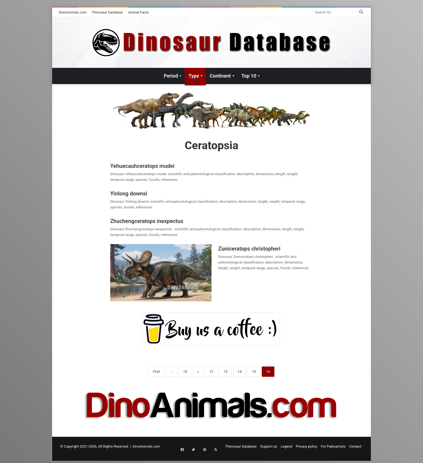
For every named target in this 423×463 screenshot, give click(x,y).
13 (225, 371)
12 (211, 371)
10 (185, 371)
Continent (220, 76)
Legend (286, 446)
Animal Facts (138, 12)
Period (171, 76)
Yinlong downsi (128, 193)
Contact (355, 446)
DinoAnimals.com (73, 12)
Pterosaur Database (107, 12)
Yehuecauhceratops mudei (142, 166)
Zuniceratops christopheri (249, 248)
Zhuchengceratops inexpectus (147, 221)
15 (254, 371)
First (156, 371)
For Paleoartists (333, 446)
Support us (268, 446)
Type (194, 76)
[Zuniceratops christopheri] (161, 272)
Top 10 (248, 76)
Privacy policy (306, 446)
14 (240, 371)
